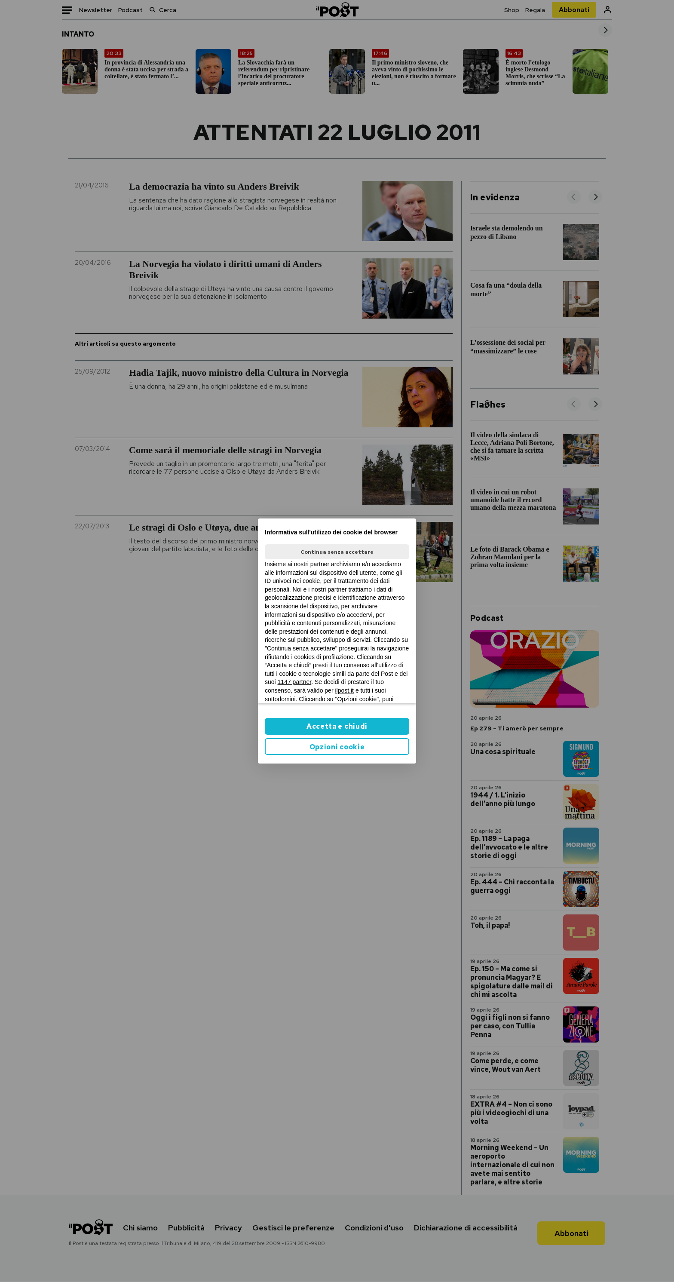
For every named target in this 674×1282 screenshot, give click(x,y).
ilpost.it (344, 690)
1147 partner (295, 681)
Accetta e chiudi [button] (337, 726)
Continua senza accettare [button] (337, 552)
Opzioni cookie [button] (337, 746)
